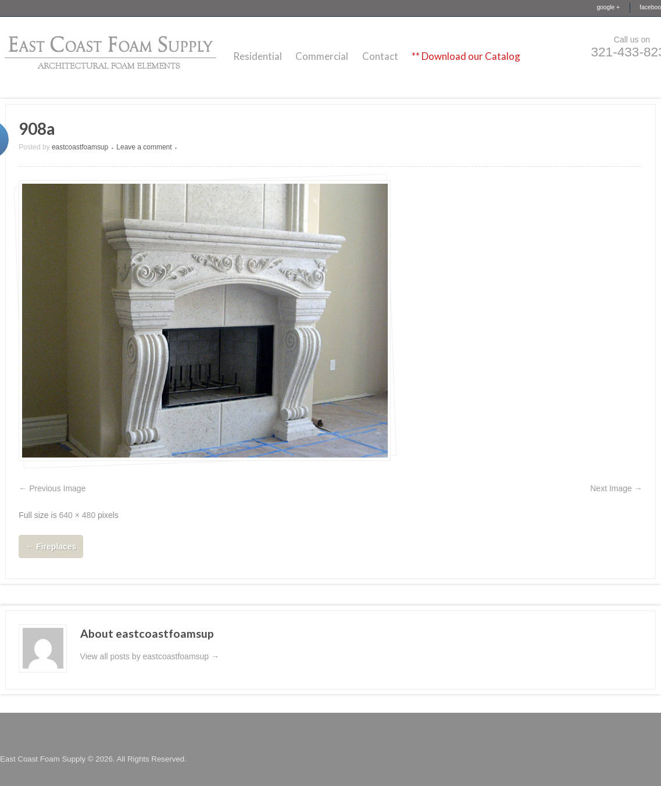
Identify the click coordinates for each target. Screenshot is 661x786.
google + (608, 7)
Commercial (321, 56)
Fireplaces (51, 546)
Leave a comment (143, 147)
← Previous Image (52, 488)
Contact (380, 56)
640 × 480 (77, 515)
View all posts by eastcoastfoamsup (149, 656)
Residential (257, 56)
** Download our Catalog (466, 56)
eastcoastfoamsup (80, 147)
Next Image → (616, 488)
